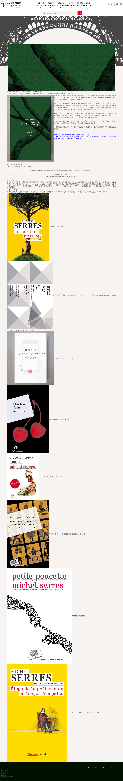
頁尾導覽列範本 (5, 771)
